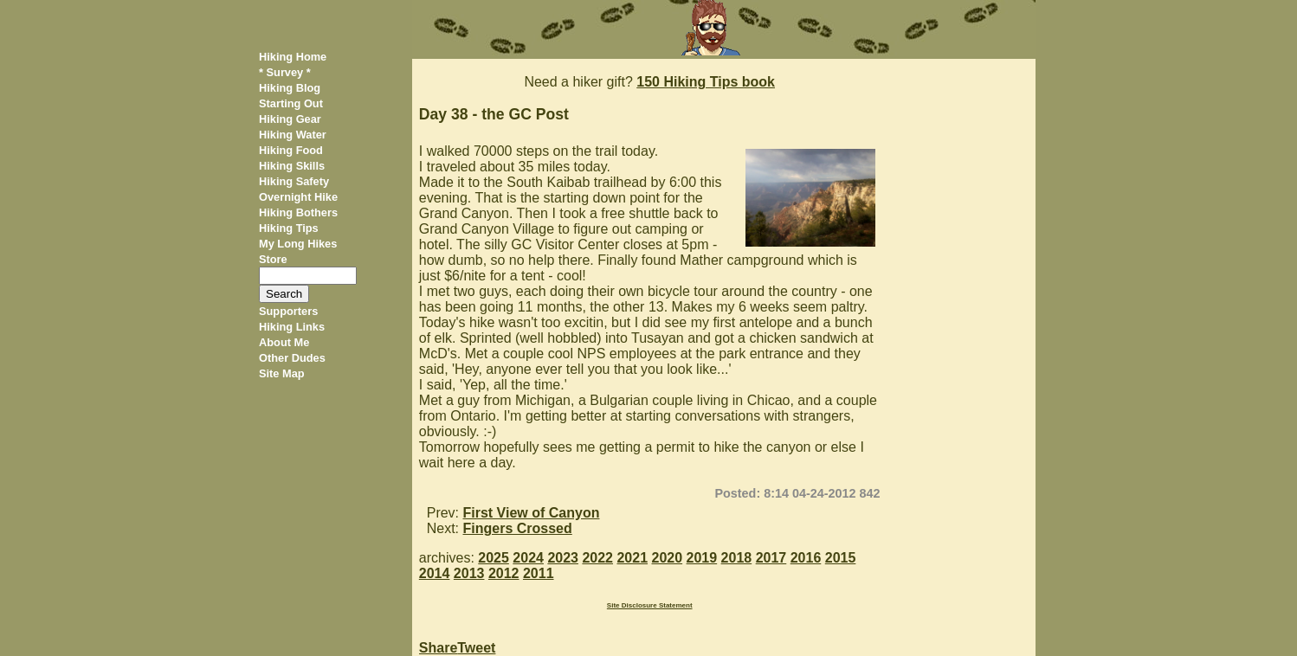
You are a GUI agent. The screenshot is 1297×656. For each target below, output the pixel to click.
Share (438, 647)
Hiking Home (292, 56)
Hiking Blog (289, 87)
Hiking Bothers (298, 212)
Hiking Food (291, 150)
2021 (632, 557)
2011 (538, 573)
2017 (771, 557)
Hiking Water (292, 134)
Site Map (282, 373)
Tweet (476, 647)
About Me (284, 342)
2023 (562, 557)
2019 (702, 557)
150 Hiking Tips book (705, 81)
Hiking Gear (290, 119)
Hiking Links (292, 326)
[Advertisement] (964, 318)
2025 (493, 557)
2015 (840, 557)
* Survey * (285, 72)
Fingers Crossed (517, 528)
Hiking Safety (294, 181)
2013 (469, 573)
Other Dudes (292, 357)
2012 (503, 573)
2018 (736, 557)
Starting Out (291, 103)
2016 (806, 557)
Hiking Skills (292, 165)
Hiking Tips (289, 228)
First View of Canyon (531, 512)
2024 (528, 557)
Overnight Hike (298, 196)
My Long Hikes (298, 243)
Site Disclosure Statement (650, 605)
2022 (597, 557)
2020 (667, 557)
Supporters (288, 311)
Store (273, 259)
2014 (434, 573)
